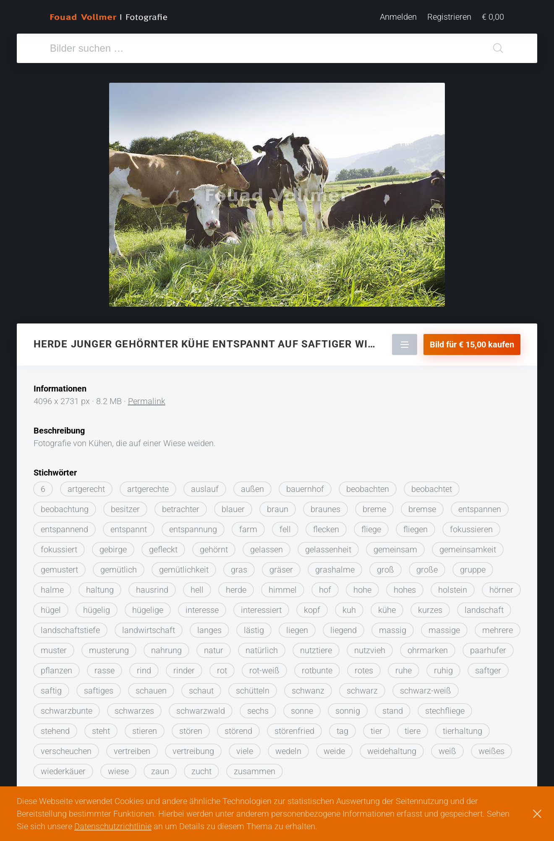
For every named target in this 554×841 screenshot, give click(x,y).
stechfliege (445, 707)
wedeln (288, 748)
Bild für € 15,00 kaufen (472, 341)
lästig (254, 627)
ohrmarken (428, 647)
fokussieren (471, 526)
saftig (51, 687)
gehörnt (214, 546)
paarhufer (488, 647)
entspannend (64, 526)
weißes (491, 748)
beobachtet (431, 486)
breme (374, 506)
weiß (447, 748)
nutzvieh (369, 647)
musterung (109, 647)
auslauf (205, 486)
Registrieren (449, 17)
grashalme (335, 566)
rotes (364, 667)
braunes (325, 506)
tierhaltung (462, 728)
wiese (118, 768)
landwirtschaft (148, 627)
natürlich (262, 647)
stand (392, 707)
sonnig (347, 707)
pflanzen (56, 667)
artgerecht (86, 486)
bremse (422, 506)
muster (54, 647)
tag (342, 728)
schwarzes (134, 707)
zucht (201, 768)
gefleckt (163, 546)
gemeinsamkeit (467, 546)
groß (385, 566)
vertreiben (132, 748)
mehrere (497, 627)
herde (236, 586)
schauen (151, 687)
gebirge (113, 546)
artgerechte (148, 486)
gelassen (266, 546)
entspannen (479, 506)
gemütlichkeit (184, 566)
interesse (202, 607)
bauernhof (305, 486)
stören (190, 728)
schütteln (252, 687)
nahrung (166, 647)
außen (252, 486)
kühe (387, 607)
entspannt (128, 526)
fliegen (415, 526)
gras (239, 566)
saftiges (98, 687)
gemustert (59, 566)
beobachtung (65, 506)
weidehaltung (391, 748)
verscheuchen (66, 748)
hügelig (96, 607)
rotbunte (317, 667)
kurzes (430, 607)
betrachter (180, 506)
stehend (55, 728)
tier (376, 728)
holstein (452, 586)
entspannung (193, 526)
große (427, 566)
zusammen (254, 768)
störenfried (294, 728)
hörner (501, 586)
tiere (413, 728)
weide (334, 748)
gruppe (473, 566)
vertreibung (193, 748)
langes (209, 627)
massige (444, 627)
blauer (233, 506)
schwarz (362, 687)
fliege (371, 526)
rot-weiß (264, 667)
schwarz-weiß (425, 687)
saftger (488, 667)
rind (144, 667)
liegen (297, 627)
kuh (349, 607)
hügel (51, 607)
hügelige (147, 607)
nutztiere (316, 647)
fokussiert (59, 546)
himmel (283, 586)
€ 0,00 (493, 17)
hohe (362, 586)
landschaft (484, 607)
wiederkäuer (63, 768)
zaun (160, 768)
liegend (343, 627)
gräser (281, 566)
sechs (258, 707)
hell (197, 586)
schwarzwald (200, 707)
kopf (312, 607)
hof (325, 586)
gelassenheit (328, 546)
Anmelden (398, 17)
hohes (405, 586)
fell (285, 526)
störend (238, 728)
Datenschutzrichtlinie (113, 826)
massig (392, 627)
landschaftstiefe (70, 627)
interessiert (261, 607)
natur (213, 647)
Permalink (146, 398)
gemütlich (118, 566)
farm (248, 526)
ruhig (443, 667)
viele (244, 748)
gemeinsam (395, 546)
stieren (144, 728)
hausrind (152, 586)
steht (101, 728)
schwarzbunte (66, 707)
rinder (184, 667)
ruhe (403, 667)
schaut (201, 687)
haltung (100, 586)
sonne (302, 707)
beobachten (367, 486)
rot (222, 667)
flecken (326, 526)
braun (277, 506)
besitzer (125, 506)
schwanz (308, 687)
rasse (104, 667)
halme (52, 586)
